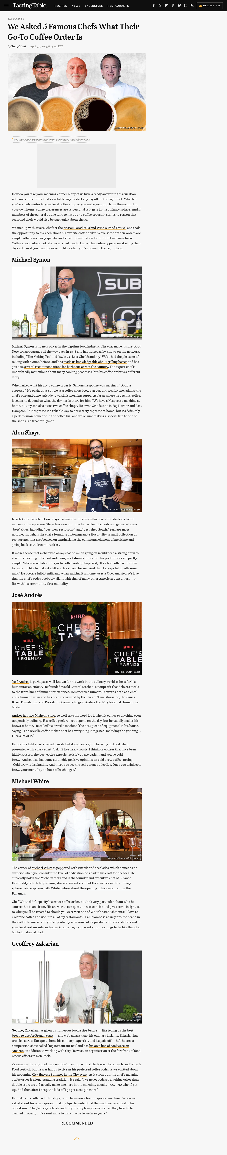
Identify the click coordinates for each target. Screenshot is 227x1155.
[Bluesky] (179, 6)
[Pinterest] (173, 6)
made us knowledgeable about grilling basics (95, 361)
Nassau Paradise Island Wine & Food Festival (94, 227)
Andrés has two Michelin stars (33, 715)
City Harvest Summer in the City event (59, 1074)
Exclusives (94, 6)
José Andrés (20, 681)
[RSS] (192, 6)
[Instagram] (185, 6)
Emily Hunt (18, 46)
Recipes (60, 6)
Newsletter (210, 5)
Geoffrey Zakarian (25, 1030)
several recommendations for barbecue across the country (66, 366)
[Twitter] (160, 6)
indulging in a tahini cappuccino (75, 558)
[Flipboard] (166, 6)
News (76, 6)
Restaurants (118, 6)
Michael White (42, 867)
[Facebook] (154, 6)
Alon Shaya (51, 519)
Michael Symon (23, 346)
